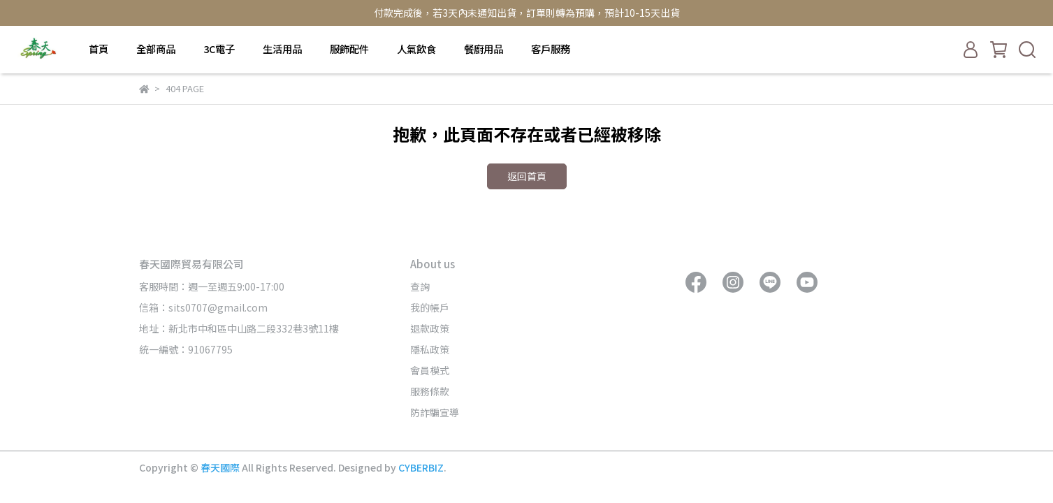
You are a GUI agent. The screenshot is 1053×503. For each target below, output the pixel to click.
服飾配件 (349, 49)
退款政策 (429, 328)
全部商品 (155, 49)
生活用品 (282, 49)
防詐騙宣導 (434, 412)
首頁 (98, 49)
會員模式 (429, 370)
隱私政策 (429, 349)
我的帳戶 (429, 307)
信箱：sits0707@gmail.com (203, 307)
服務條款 (429, 391)
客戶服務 (550, 49)
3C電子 (219, 49)
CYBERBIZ (421, 467)
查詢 (420, 286)
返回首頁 (526, 176)
